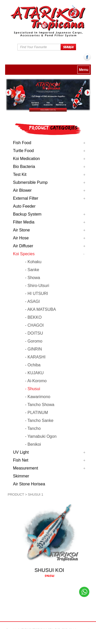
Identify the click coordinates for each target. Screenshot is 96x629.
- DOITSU (34, 333)
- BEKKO (33, 317)
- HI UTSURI (36, 293)
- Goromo (33, 341)
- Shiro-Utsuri (37, 285)
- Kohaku (33, 262)
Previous (8, 92)
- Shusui (32, 389)
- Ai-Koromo (36, 381)
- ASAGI (32, 301)
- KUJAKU (34, 373)
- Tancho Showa (39, 404)
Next (87, 92)
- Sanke (32, 270)
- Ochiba (32, 365)
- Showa (32, 277)
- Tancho (33, 428)
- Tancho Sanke (39, 420)
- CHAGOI (34, 325)
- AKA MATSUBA (40, 309)
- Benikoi (33, 444)
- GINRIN (33, 349)
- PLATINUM (36, 412)
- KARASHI (35, 357)
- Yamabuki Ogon (41, 436)
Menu (83, 70)
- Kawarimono (37, 397)
